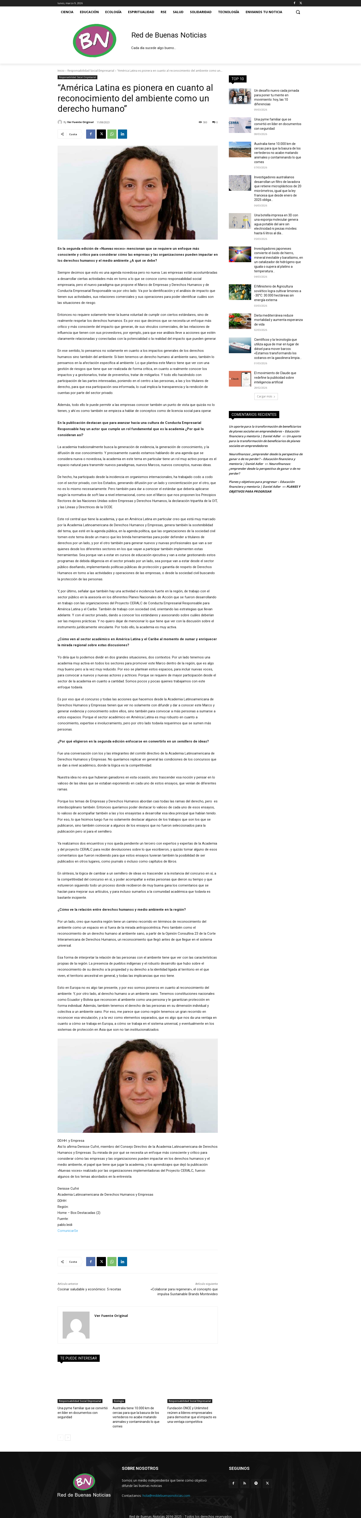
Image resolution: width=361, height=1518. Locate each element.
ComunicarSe (68, 1231)
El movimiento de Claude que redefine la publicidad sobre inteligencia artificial (275, 377)
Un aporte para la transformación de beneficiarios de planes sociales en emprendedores (265, 441)
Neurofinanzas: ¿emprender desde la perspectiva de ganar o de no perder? (264, 469)
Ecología (119, 1401)
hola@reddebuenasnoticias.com (166, 1490)
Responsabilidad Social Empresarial (90, 71)
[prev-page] (60, 1432)
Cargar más (266, 396)
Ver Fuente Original (80, 122)
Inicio (61, 71)
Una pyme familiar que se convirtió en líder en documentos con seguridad (277, 123)
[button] (297, 12)
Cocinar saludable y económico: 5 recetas (89, 1289)
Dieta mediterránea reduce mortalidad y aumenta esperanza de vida (278, 320)
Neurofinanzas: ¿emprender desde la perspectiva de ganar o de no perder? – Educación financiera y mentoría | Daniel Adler (266, 459)
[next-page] (68, 1432)
